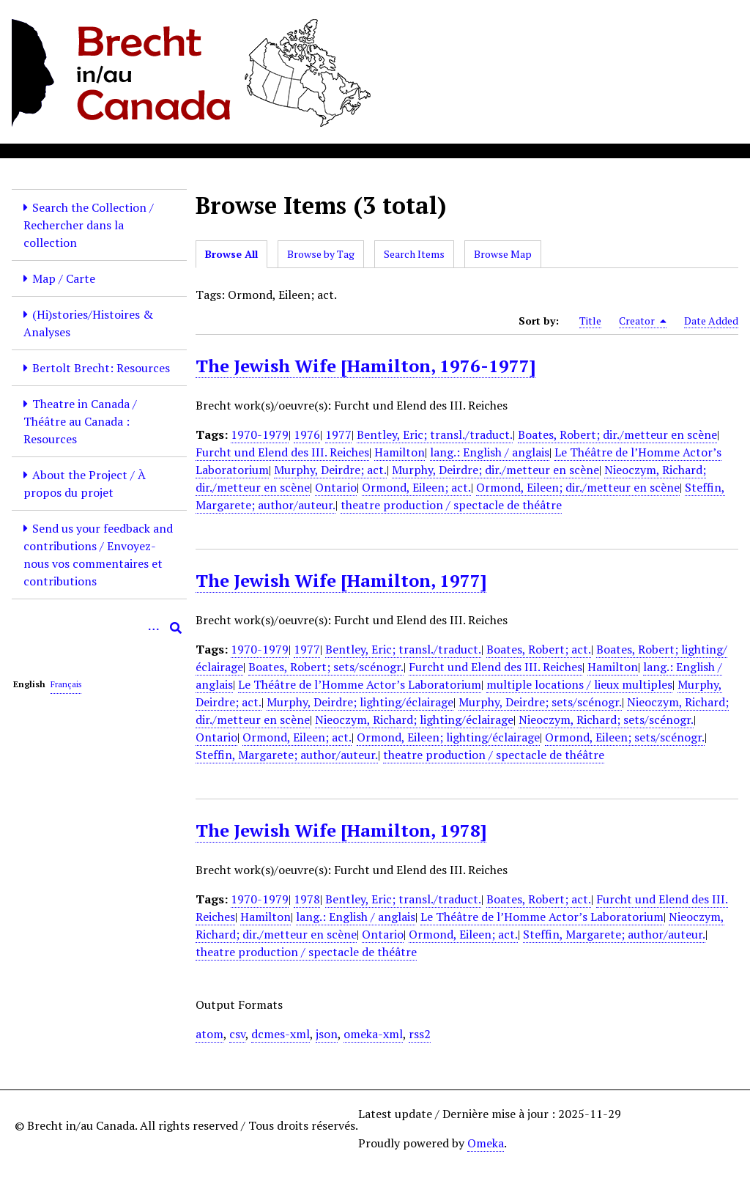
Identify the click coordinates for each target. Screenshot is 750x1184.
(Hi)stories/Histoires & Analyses (88, 323)
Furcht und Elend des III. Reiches (282, 452)
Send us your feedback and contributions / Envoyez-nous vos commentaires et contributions (98, 554)
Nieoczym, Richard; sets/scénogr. (606, 719)
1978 (307, 899)
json (327, 1034)
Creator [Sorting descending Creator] (643, 321)
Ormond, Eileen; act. (416, 487)
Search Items (414, 254)
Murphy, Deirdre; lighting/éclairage (360, 702)
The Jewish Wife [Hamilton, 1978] (341, 830)
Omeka (485, 1143)
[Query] (99, 628)
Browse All (231, 254)
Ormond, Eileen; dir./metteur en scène (578, 487)
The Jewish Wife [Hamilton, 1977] (341, 580)
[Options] (154, 628)
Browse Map (503, 254)
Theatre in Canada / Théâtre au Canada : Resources (80, 421)
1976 (307, 434)
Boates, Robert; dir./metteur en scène (617, 434)
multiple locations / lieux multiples (579, 684)
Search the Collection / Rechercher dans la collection (88, 225)
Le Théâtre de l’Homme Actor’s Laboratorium (359, 684)
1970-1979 (260, 434)
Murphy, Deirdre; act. (330, 470)
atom (209, 1034)
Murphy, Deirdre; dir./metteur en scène (495, 470)
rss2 (420, 1034)
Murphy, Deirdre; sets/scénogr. (540, 702)
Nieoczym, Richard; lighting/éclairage (414, 719)
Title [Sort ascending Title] (590, 321)
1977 (338, 434)
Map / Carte (63, 278)
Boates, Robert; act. (538, 649)
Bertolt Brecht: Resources (101, 368)
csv (237, 1034)
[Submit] (176, 628)
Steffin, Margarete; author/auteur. (287, 755)
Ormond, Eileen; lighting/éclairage (448, 737)
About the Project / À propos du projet (84, 483)
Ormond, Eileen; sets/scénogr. (625, 737)
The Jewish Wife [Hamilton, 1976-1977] (365, 365)
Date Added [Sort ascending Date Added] (711, 321)
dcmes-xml (280, 1034)
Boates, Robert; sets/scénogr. (326, 667)
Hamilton (399, 452)
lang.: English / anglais (489, 452)
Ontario (336, 487)
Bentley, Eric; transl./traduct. (435, 434)
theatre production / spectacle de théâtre (451, 505)
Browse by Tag (320, 254)
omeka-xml (373, 1034)
